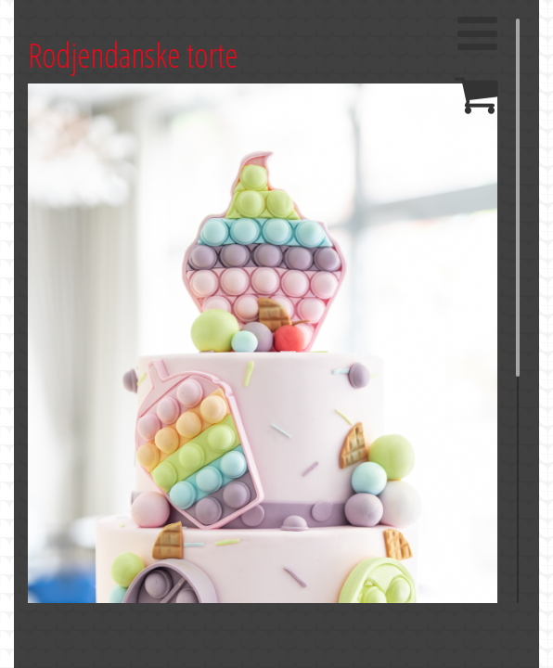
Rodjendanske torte (133, 55)
